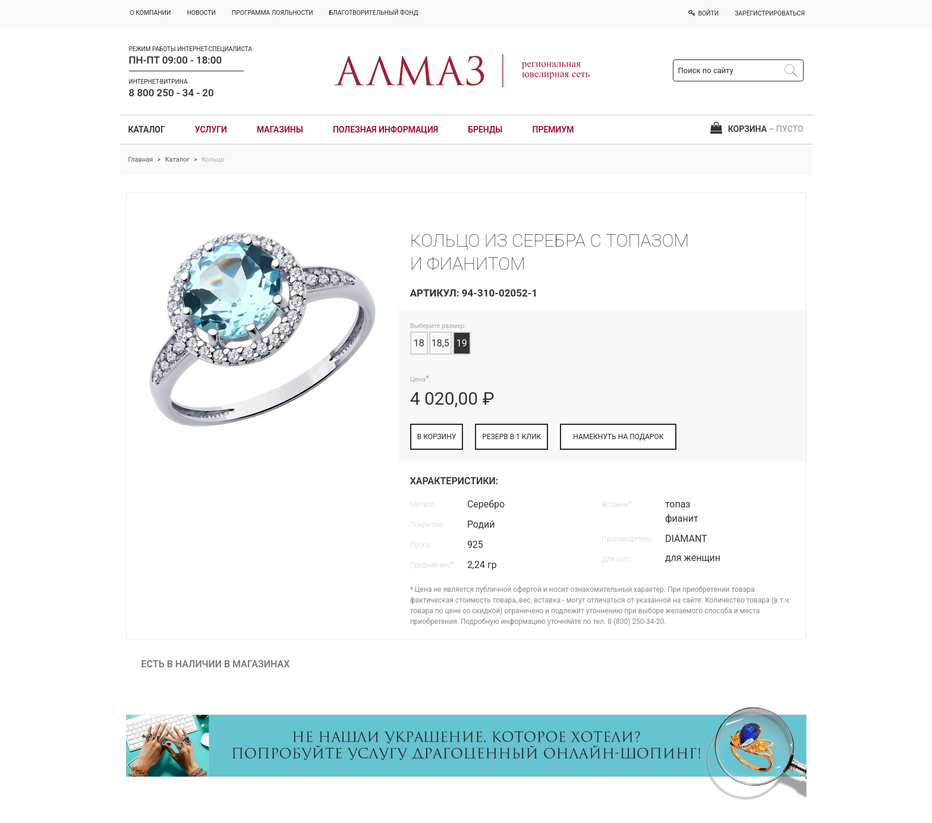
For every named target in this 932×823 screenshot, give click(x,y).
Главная (140, 159)
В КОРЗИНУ (436, 437)
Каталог (146, 129)
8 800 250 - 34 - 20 (171, 93)
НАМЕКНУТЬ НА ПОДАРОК (618, 437)
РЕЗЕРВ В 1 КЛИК (511, 437)
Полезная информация (385, 129)
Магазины (280, 129)
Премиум (553, 129)
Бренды (485, 129)
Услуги (211, 129)
